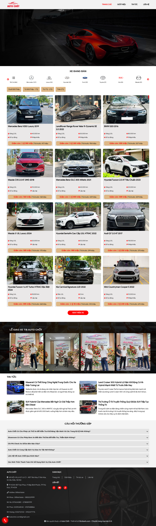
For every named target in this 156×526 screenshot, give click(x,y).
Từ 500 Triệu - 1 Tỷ (31, 89)
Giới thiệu (68, 477)
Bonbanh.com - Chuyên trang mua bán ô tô (95, 521)
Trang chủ (56, 477)
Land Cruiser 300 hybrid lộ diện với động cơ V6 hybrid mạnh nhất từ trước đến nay (120, 384)
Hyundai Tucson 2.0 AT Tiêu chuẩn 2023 (122, 180)
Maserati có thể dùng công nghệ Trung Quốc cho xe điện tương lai (51, 384)
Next (148, 79)
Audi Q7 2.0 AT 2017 (113, 233)
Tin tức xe (79, 477)
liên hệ (146, 4)
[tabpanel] (78, 37)
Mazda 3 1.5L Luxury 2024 (20, 233)
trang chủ (107, 4)
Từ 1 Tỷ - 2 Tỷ (47, 89)
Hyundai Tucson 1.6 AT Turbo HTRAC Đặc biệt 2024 (29, 288)
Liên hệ (90, 477)
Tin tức (134, 4)
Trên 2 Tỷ (60, 89)
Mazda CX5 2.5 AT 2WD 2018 (21, 180)
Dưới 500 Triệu (14, 89)
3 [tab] (81, 65)
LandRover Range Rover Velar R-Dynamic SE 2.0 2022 (76, 128)
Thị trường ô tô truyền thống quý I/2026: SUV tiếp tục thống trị (123, 403)
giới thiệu (121, 4)
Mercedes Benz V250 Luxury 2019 (23, 126)
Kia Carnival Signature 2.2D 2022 (71, 287)
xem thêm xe (78, 313)
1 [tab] (74, 65)
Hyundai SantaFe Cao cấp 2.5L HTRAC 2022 (76, 233)
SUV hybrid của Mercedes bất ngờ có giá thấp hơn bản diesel (50, 403)
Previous (8, 79)
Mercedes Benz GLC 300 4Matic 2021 (73, 180)
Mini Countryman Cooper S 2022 (119, 287)
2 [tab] (78, 65)
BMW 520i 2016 (111, 126)
